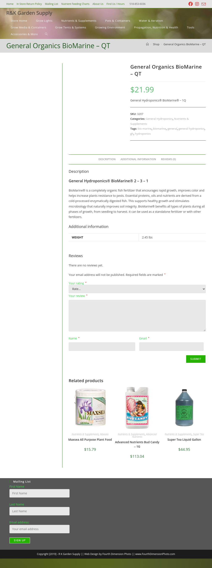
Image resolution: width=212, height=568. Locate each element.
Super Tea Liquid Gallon (184, 440)
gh (131, 134)
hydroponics (143, 134)
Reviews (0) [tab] (168, 159)
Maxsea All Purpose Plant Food (90, 440)
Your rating (78, 283)
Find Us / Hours (116, 4)
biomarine (159, 128)
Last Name (16, 504)
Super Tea (198, 434)
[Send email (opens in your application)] (203, 4)
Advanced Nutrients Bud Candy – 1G (137, 444)
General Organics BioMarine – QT (184, 44)
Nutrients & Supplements (85, 434)
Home (9, 4)
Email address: (19, 522)
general (172, 128)
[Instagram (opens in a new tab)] (197, 4)
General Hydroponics (159, 119)
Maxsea (104, 434)
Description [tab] (107, 159)
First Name (16, 486)
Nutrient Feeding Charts (75, 4)
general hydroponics (192, 128)
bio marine (145, 128)
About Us (97, 4)
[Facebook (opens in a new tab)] (190, 4)
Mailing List (51, 4)
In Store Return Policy (29, 4)
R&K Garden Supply (29, 12)
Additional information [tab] (138, 159)
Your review (78, 296)
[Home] (147, 44)
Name (74, 338)
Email (144, 338)
